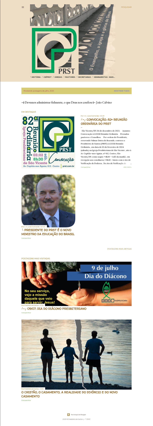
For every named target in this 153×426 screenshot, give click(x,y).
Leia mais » (127, 167)
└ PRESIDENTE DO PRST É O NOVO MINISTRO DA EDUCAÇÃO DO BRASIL (47, 232)
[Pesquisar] (126, 7)
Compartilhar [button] (85, 167)
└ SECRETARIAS (83, 77)
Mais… (112, 77)
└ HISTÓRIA (35, 77)
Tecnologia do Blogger (76, 414)
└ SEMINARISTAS (100, 77)
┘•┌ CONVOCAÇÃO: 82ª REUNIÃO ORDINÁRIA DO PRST (104, 122)
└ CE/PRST (47, 77)
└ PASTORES (69, 77)
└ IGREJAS (57, 77)
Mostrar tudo (121, 91)
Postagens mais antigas (119, 249)
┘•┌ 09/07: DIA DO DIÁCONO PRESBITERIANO (53, 309)
